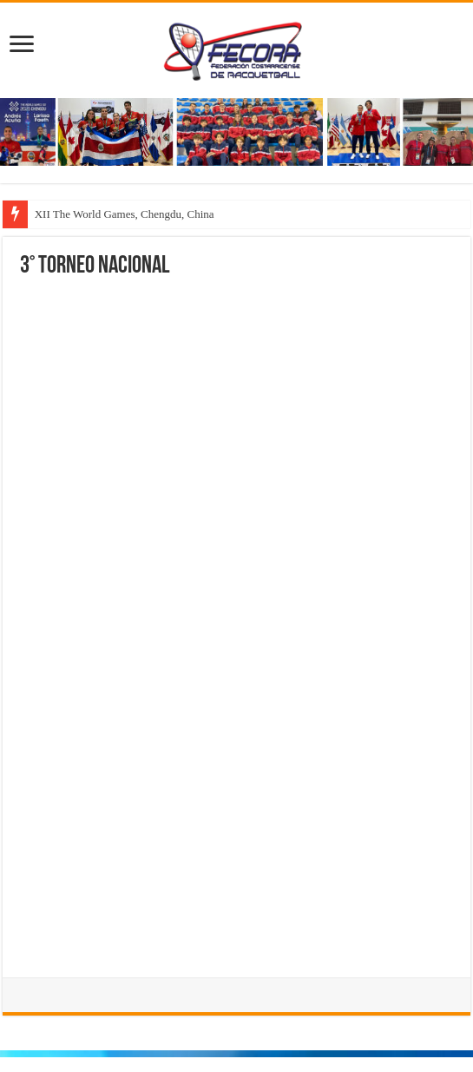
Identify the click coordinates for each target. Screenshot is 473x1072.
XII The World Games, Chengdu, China (124, 213)
